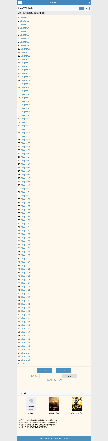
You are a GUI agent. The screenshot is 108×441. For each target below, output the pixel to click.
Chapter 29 (25, 115)
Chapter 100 (27, 363)
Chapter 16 (25, 70)
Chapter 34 (25, 133)
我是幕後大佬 (54, 413)
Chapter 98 (25, 356)
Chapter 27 (25, 108)
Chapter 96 (25, 349)
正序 (81, 8)
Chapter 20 (25, 84)
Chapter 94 (25, 342)
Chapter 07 (24, 38)
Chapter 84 (25, 308)
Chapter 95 (25, 346)
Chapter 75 (25, 276)
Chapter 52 (25, 196)
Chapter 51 (25, 192)
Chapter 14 (25, 63)
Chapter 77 (25, 283)
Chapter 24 (25, 98)
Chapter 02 (24, 21)
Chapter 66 (25, 245)
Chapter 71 (25, 262)
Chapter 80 (25, 294)
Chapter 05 (24, 31)
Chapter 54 (25, 203)
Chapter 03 (24, 24)
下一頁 (44, 370)
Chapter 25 (25, 101)
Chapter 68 (25, 252)
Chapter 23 (25, 94)
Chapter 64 (25, 238)
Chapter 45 (25, 171)
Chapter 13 (25, 59)
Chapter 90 (25, 328)
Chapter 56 (25, 210)
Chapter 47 (25, 178)
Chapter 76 (25, 280)
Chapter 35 (25, 136)
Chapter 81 (25, 297)
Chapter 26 (25, 105)
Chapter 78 (25, 287)
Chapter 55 (25, 206)
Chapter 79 (25, 290)
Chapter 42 (25, 161)
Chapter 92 (25, 335)
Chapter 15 (25, 66)
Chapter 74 (25, 273)
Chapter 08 (24, 42)
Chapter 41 (25, 157)
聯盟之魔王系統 (77, 413)
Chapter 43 (25, 164)
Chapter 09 (24, 45)
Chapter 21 (25, 87)
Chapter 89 (25, 325)
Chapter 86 (25, 315)
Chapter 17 (25, 73)
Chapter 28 (25, 112)
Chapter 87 (25, 318)
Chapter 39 (25, 150)
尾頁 (63, 370)
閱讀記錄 (48, 438)
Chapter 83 (25, 304)
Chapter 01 (24, 17)
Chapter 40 (25, 154)
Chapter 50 (25, 189)
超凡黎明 (31, 413)
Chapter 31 (25, 122)
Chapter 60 (25, 224)
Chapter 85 (25, 311)
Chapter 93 (25, 339)
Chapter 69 (25, 255)
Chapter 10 (25, 49)
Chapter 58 (25, 217)
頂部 (66, 438)
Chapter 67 (25, 248)
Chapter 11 (25, 52)
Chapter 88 (25, 322)
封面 (20, 2)
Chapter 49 (25, 185)
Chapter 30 (25, 119)
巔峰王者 (54, 2)
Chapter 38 (25, 147)
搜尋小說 (58, 438)
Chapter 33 (25, 129)
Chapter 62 (25, 231)
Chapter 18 (25, 77)
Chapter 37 (25, 143)
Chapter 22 (25, 91)
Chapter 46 (25, 175)
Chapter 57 (25, 213)
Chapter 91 (25, 332)
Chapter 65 (25, 241)
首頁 (41, 438)
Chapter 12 (25, 56)
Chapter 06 (24, 35)
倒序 (87, 8)
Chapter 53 (25, 199)
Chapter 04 (24, 28)
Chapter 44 (25, 168)
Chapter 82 (25, 301)
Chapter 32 (25, 126)
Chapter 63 (25, 234)
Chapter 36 (25, 140)
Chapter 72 (25, 266)
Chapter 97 (25, 353)
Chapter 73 (25, 269)
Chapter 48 (25, 182)
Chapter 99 (25, 360)
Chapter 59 (25, 220)
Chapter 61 (25, 227)
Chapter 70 (25, 259)
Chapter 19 (25, 80)
